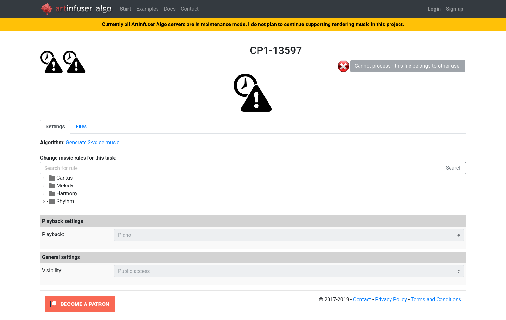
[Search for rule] (241, 168)
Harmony (62, 193)
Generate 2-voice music (92, 142)
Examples (147, 9)
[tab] (55, 127)
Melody (60, 186)
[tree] (198, 189)
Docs (170, 9)
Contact (190, 9)
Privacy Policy (391, 299)
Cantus (60, 178)
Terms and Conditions (436, 299)
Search (454, 168)
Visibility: (52, 270)
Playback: (53, 234)
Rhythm (61, 201)
